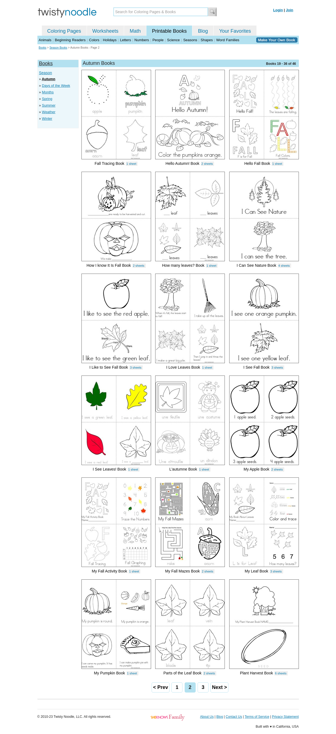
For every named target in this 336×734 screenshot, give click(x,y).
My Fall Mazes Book (182, 571)
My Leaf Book (256, 571)
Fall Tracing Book (109, 163)
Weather (48, 112)
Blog (203, 31)
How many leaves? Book (183, 265)
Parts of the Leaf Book (182, 673)
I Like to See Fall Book (108, 367)
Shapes (207, 40)
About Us (207, 717)
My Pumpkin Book (109, 673)
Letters (125, 40)
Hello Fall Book (257, 163)
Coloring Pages (64, 31)
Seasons (190, 40)
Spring (47, 99)
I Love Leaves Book (183, 367)
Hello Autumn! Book (183, 163)
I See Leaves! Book (109, 469)
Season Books (58, 47)
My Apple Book (256, 469)
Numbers (142, 40)
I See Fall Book (257, 367)
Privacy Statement (285, 717)
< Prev (160, 687)
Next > (219, 687)
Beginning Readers (70, 40)
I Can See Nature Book (256, 265)
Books (43, 47)
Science (173, 40)
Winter (47, 118)
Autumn (48, 79)
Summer (48, 105)
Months (48, 92)
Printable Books (169, 31)
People (157, 40)
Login (278, 10)
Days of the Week (56, 86)
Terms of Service (257, 717)
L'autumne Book (183, 469)
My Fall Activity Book (109, 571)
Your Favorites (235, 31)
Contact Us (234, 717)
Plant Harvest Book (256, 673)
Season (45, 73)
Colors (94, 40)
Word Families (227, 40)
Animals (45, 40)
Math (135, 31)
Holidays (110, 40)
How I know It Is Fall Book (109, 265)
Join (289, 10)
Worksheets (105, 31)
